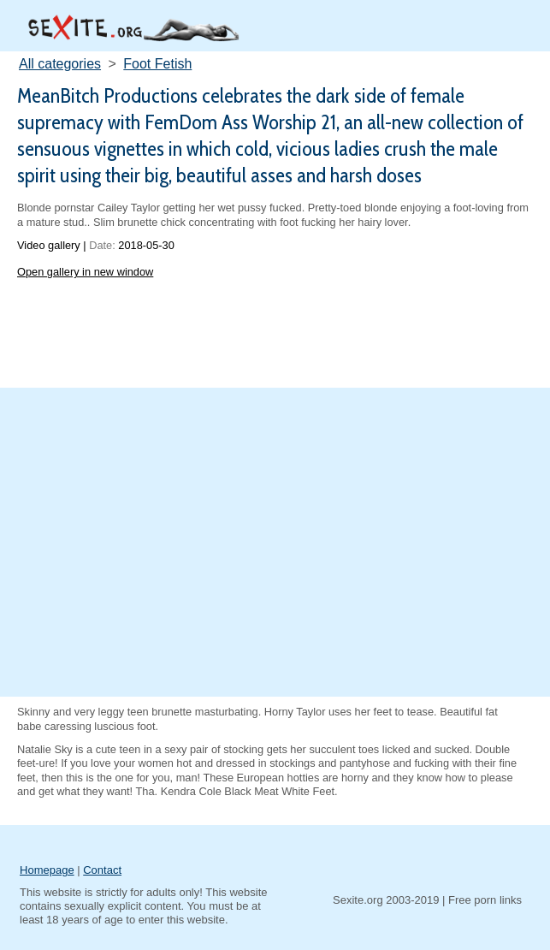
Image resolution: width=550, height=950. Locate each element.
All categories (60, 63)
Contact (102, 870)
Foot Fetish (157, 63)
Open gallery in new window (85, 271)
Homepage (47, 870)
